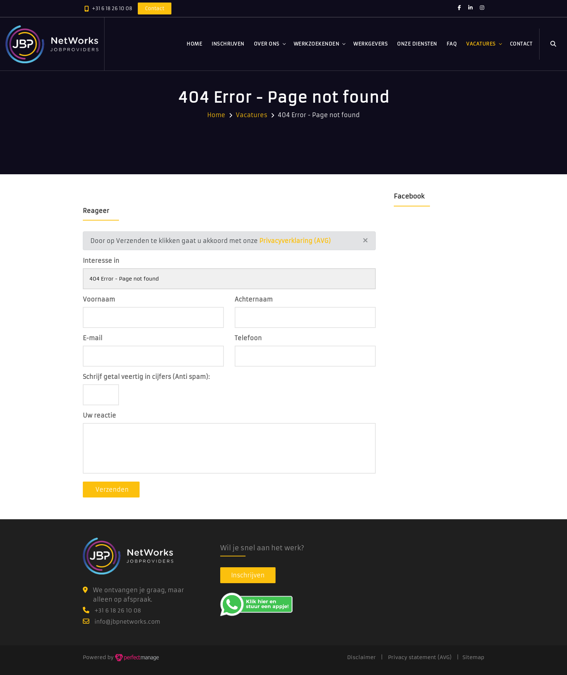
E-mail (92, 338)
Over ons (267, 44)
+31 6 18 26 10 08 (112, 8)
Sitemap (473, 657)
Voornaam (99, 299)
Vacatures (481, 44)
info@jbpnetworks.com (127, 621)
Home (194, 44)
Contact (521, 44)
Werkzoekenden (317, 44)
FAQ (452, 44)
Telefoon (248, 338)
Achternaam (254, 299)
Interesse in (101, 260)
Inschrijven (228, 44)
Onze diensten (417, 44)
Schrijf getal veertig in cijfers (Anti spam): (146, 376)
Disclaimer (361, 657)
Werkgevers (370, 44)
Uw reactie (99, 415)
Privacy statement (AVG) (420, 657)
